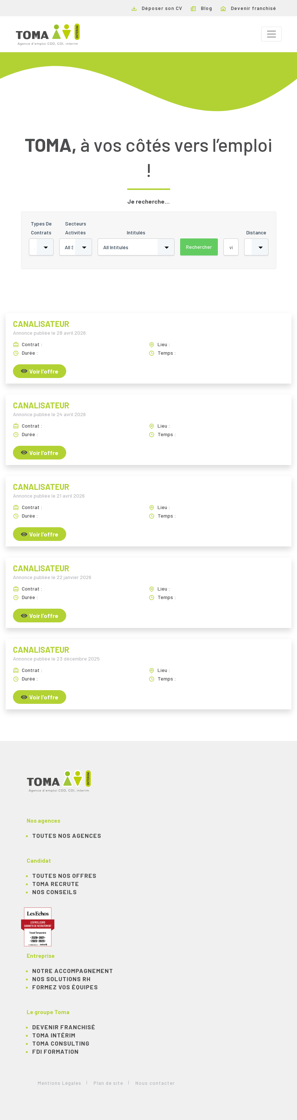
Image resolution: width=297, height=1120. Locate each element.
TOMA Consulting (61, 1043)
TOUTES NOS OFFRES (64, 875)
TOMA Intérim (53, 1035)
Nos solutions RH (61, 978)
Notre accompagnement (72, 970)
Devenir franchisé (248, 8)
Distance (256, 232)
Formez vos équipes (65, 986)
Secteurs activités (75, 227)
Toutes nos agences (66, 835)
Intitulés (136, 232)
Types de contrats (41, 227)
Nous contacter (155, 1083)
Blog (201, 8)
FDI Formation (55, 1051)
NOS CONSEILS (54, 891)
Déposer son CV (157, 8)
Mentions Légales (59, 1083)
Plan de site (108, 1083)
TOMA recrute (55, 883)
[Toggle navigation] (271, 34)
